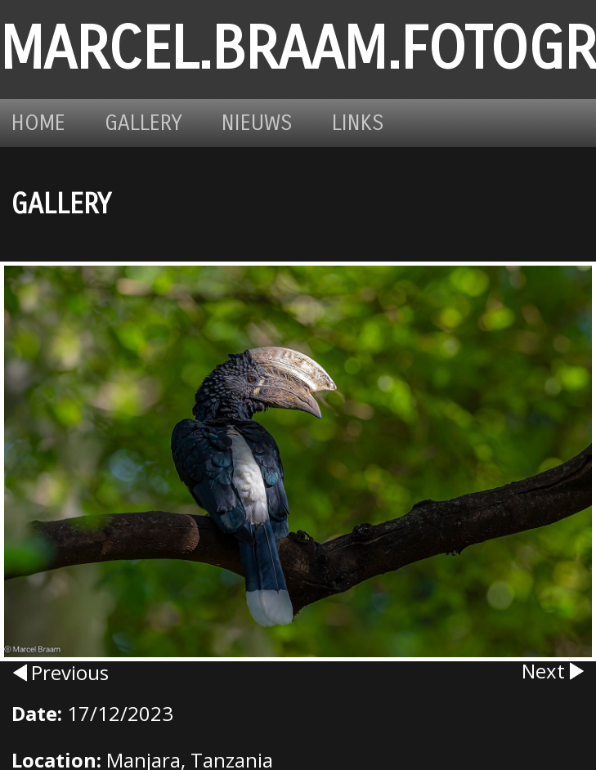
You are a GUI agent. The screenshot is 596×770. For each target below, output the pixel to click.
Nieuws (257, 123)
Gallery (143, 123)
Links (358, 123)
